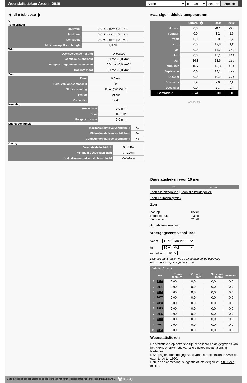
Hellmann (231, 275)
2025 (160, 313)
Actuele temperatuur (164, 225)
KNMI (110, 379)
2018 (160, 319)
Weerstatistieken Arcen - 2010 (34, 3)
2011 (160, 324)
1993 (160, 308)
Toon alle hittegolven (164, 192)
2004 (160, 330)
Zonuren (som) (196, 275)
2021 (160, 286)
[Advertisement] (194, 138)
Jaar (160, 275)
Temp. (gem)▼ (177, 275)
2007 (160, 297)
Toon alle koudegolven (196, 192)
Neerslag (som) (217, 275)
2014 (160, 292)
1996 (160, 281)
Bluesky (125, 379)
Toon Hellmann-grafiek (165, 198)
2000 (160, 303)
